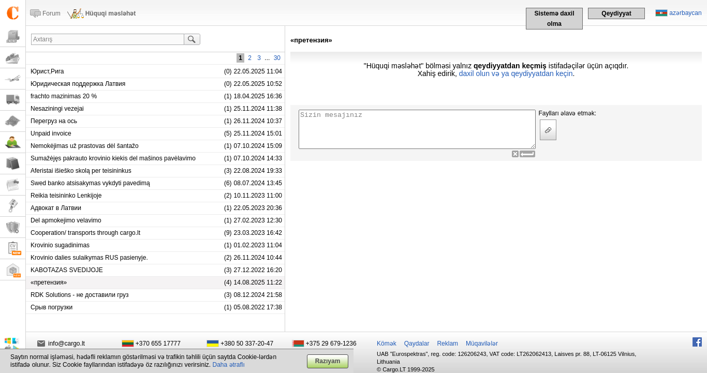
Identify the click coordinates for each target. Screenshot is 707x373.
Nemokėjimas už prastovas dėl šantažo (85, 146)
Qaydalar (417, 343)
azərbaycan (685, 13)
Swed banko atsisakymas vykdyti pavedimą (90, 183)
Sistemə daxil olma (554, 18)
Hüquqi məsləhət (110, 13)
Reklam (447, 343)
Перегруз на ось (54, 121)
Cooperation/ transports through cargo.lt (85, 232)
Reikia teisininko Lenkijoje (66, 195)
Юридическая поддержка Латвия (78, 83)
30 (277, 58)
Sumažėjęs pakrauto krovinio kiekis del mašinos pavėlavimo (113, 158)
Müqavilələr (482, 343)
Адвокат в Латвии (56, 208)
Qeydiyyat (616, 13)
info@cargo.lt (66, 343)
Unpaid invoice (51, 133)
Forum (51, 13)
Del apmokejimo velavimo (66, 220)
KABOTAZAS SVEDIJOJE (67, 270)
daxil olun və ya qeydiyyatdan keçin (516, 73)
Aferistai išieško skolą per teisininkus (81, 170)
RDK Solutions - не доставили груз (80, 295)
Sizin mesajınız (417, 129)
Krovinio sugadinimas (60, 245)
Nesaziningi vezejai (57, 108)
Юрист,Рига (47, 71)
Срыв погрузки (51, 307)
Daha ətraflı (229, 364)
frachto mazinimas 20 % (64, 96)
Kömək (386, 343)
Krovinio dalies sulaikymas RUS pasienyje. (89, 257)
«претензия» (49, 282)
